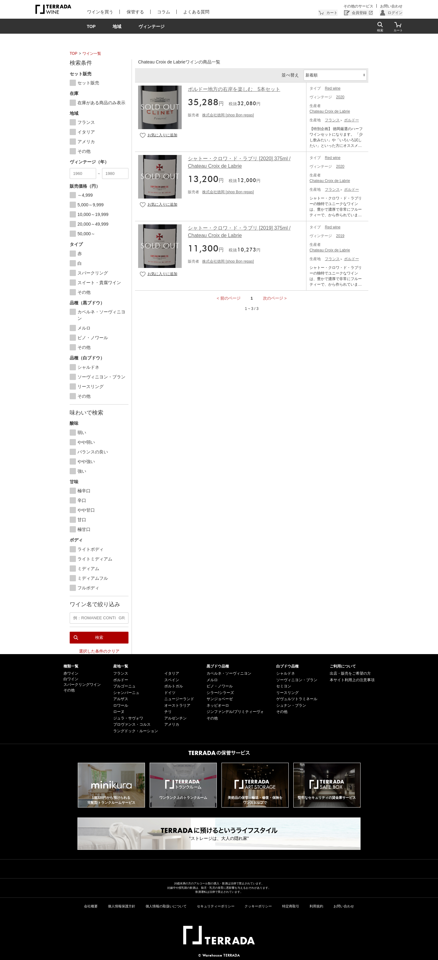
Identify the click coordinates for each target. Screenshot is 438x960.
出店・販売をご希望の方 (350, 673)
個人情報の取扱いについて (166, 906)
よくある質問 (195, 11)
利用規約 (316, 906)
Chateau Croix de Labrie (330, 111)
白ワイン (70, 679)
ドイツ (169, 692)
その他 (69, 690)
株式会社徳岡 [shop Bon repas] (228, 115)
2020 (340, 97)
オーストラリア (177, 705)
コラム (162, 11)
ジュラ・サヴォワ (128, 718)
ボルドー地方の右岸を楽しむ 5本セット (234, 89)
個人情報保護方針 (121, 906)
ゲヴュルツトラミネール (296, 699)
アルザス (120, 699)
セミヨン (283, 686)
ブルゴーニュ (124, 686)
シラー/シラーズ (220, 692)
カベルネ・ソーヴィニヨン (229, 673)
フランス (332, 120)
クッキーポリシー (258, 906)
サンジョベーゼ (220, 699)
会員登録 (359, 13)
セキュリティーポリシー (216, 906)
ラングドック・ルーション (135, 730)
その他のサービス (359, 6)
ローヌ (118, 711)
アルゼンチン (175, 718)
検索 (99, 637)
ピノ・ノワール (220, 686)
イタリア (171, 673)
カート (332, 13)
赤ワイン (70, 673)
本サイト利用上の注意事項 (352, 679)
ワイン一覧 (91, 53)
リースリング (287, 692)
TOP (73, 53)
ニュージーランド (179, 699)
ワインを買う (100, 11)
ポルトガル (173, 686)
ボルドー (351, 120)
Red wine (332, 88)
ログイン (395, 13)
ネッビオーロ (218, 705)
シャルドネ (285, 673)
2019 (340, 236)
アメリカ (171, 724)
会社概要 (91, 906)
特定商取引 (290, 906)
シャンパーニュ (126, 692)
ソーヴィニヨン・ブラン (296, 679)
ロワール (120, 705)
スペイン (171, 679)
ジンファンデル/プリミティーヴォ (235, 711)
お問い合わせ (391, 6)
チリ (168, 711)
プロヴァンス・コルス (132, 724)
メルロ (212, 679)
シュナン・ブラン (291, 705)
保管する (134, 11)
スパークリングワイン (82, 684)
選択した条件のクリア (99, 651)
